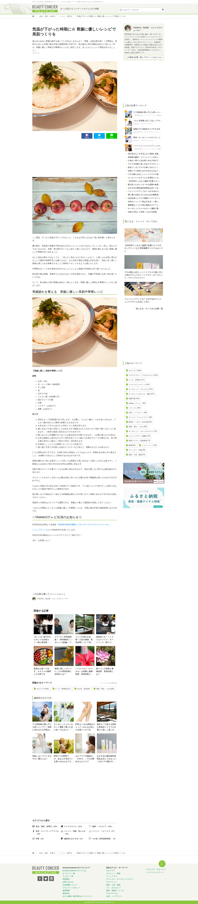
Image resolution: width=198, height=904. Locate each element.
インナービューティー (137, 385)
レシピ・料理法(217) (63, 689)
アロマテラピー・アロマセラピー (141, 375)
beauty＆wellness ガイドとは (74, 871)
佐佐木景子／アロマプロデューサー (146, 132)
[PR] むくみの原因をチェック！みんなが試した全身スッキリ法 (85, 727)
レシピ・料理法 (134, 380)
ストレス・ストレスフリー (138, 417)
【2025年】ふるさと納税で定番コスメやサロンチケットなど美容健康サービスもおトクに (143, 248)
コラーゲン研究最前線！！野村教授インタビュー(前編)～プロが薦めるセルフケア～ (63, 640)
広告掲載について (70, 885)
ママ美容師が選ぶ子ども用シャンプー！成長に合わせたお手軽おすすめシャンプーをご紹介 (42, 727)
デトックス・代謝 (135, 450)
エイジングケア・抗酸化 (138, 436)
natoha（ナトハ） (135, 403)
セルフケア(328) (43, 689)
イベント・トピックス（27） (104, 831)
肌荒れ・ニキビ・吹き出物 (138, 422)
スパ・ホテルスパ (113, 888)
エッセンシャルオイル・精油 (139, 394)
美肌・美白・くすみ (136, 427)
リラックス (133, 408)
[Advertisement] (52, 158)
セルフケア (133, 371)
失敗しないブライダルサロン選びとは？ (42, 757)
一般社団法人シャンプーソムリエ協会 (147, 115)
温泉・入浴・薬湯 (135, 455)
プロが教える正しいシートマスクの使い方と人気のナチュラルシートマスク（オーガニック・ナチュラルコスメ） (143, 275)
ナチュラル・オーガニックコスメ (119, 879)
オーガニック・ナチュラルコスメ (141, 431)
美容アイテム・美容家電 (138, 441)
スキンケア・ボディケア (156, 869)
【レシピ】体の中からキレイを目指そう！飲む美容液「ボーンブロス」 (42, 640)
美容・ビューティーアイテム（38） (47, 832)
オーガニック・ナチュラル (138, 389)
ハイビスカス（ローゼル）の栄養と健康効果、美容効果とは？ (84, 671)
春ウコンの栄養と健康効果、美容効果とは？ (104, 671)
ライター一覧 (68, 876)
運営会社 (66, 893)
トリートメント (147, 445)
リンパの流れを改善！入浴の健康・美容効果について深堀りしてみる (84, 640)
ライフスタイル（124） (73, 826)
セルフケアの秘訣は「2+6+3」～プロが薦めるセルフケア (84, 759)
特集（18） (40, 839)
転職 (130, 445)
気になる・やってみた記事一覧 (149, 308)
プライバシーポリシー (71, 888)
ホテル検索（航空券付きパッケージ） (78, 896)
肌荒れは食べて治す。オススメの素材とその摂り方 (42, 671)
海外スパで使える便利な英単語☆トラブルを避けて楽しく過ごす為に (106, 727)
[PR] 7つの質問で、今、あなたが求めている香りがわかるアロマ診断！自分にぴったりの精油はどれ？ (63, 759)
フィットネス (111, 876)
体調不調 (132, 399)
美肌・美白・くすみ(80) (105, 689)
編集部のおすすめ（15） (74, 839)
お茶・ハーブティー (136, 413)
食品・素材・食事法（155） (47, 826)
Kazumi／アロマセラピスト (143, 124)
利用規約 (66, 879)
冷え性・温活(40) (83, 689)
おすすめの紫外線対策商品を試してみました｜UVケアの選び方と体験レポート (106, 759)
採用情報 (66, 890)
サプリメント (111, 882)
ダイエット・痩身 (113, 873)
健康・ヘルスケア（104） (102, 826)
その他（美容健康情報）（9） (104, 839)
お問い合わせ (68, 882)
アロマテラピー (112, 893)
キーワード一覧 (69, 873)
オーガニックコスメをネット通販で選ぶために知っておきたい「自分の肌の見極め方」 (63, 727)
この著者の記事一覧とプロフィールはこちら (144, 57)
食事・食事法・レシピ (115, 890)
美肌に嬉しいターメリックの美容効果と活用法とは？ (63, 671)
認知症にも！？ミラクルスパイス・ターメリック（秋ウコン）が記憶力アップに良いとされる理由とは (104, 640)
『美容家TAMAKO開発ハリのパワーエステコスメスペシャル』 (83, 524)
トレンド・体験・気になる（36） (75, 832)
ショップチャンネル (41, 530)
